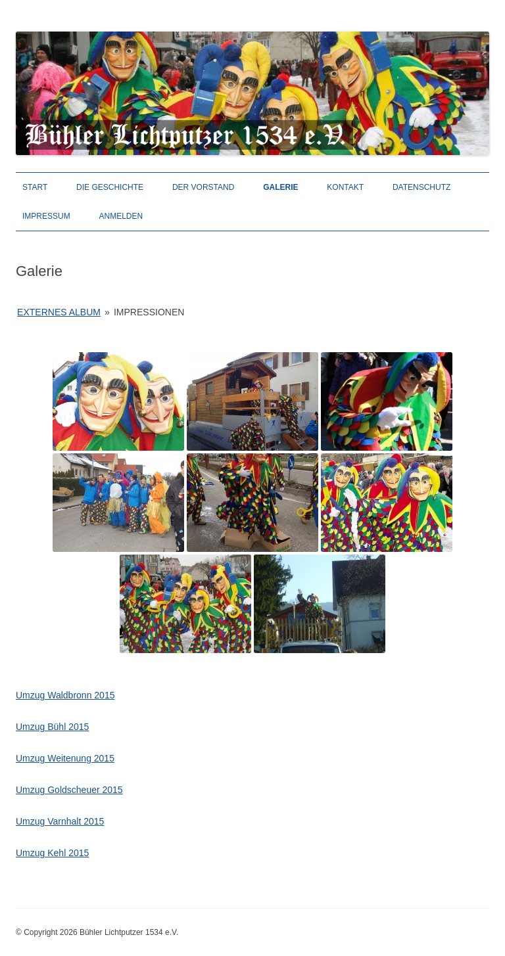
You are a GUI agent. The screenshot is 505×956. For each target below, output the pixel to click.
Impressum (46, 216)
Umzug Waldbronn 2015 (65, 695)
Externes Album (59, 312)
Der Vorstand (203, 187)
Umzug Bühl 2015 (52, 726)
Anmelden (121, 216)
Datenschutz (421, 187)
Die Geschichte (109, 187)
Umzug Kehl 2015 (52, 853)
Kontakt (345, 187)
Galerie (280, 187)
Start (34, 187)
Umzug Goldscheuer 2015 (69, 790)
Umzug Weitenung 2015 (65, 758)
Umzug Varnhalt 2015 (60, 821)
